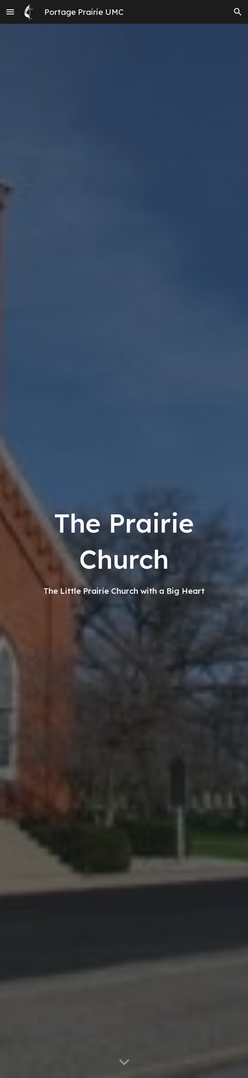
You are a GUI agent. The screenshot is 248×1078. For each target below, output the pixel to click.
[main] (123, 551)
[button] (10, 11)
